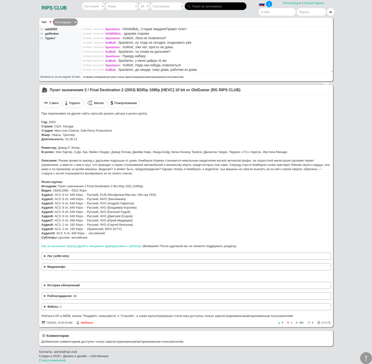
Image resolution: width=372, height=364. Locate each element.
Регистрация (292, 3)
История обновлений (63, 285)
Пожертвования (124, 103)
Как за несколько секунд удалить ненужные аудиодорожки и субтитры (92, 246)
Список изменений (52, 360)
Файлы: (54, 306)
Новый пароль (314, 3)
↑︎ (366, 358)
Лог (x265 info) (58, 256)
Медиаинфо (56, 266)
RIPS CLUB (54, 7)
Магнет (95, 103)
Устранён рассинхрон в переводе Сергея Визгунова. (186, 285)
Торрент (72, 103)
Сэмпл (51, 103)
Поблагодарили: (62, 296)
